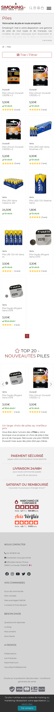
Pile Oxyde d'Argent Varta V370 (39, 255)
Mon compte (10, 596)
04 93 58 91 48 (12, 553)
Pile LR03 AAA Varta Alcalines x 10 (39, 148)
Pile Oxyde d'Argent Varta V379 (12, 309)
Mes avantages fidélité (14, 600)
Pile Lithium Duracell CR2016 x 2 (12, 94)
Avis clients (9, 636)
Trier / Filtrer (27, 55)
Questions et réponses (14, 622)
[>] (51, 384)
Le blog (7, 627)
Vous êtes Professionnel (15, 667)
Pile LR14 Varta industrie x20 (9, 201)
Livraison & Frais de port (15, 605)
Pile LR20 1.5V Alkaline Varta (40, 201)
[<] (3, 384)
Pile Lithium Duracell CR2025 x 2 (40, 94)
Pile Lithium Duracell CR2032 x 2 (12, 148)
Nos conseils (10, 631)
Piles (9, 47)
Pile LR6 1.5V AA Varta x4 (13, 255)
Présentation (10, 653)
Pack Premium (11, 662)
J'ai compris (27, 708)
